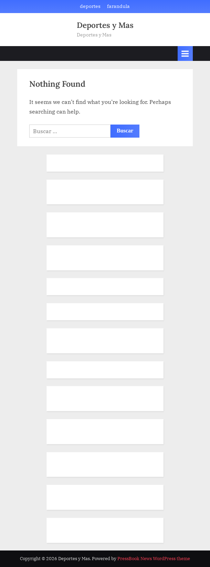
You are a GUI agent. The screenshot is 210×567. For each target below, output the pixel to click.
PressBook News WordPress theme (153, 558)
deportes (90, 6)
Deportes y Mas (105, 25)
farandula (118, 6)
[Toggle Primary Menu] (185, 53)
